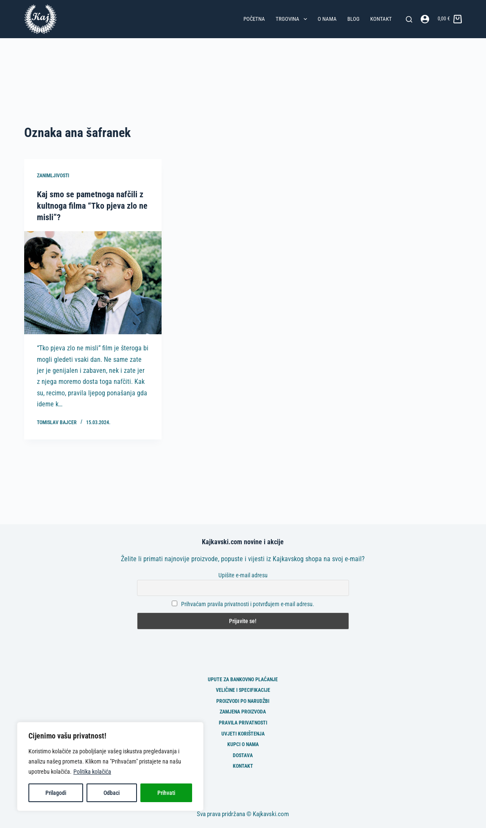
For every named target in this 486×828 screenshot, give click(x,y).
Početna (254, 19)
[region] (110, 766)
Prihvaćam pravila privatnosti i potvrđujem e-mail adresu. (247, 603)
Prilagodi (55, 792)
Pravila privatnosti (243, 722)
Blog (353, 19)
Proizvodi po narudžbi (242, 700)
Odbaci (111, 792)
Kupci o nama (243, 744)
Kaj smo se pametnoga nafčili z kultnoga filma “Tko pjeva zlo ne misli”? (92, 205)
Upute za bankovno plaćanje (243, 678)
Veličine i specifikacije (243, 689)
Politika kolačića (92, 771)
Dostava (243, 754)
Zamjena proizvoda (243, 711)
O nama (327, 19)
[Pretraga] (409, 19)
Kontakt (381, 19)
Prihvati (166, 792)
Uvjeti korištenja (243, 733)
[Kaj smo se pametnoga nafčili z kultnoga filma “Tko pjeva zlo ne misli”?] (93, 281)
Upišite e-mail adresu (243, 574)
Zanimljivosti (53, 176)
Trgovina (293, 19)
